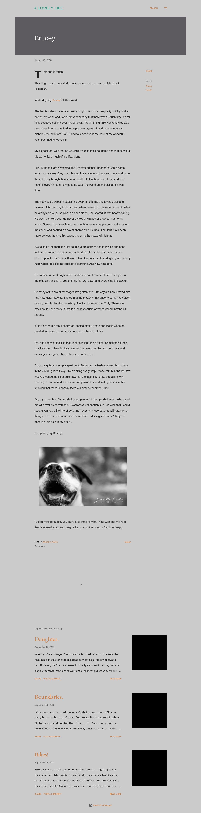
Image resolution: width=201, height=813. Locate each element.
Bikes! (41, 754)
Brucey (56, 100)
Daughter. (47, 639)
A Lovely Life (48, 8)
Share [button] (149, 71)
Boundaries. (49, 697)
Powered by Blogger (100, 805)
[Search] (154, 8)
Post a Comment (52, 679)
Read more (115, 679)
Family (149, 90)
